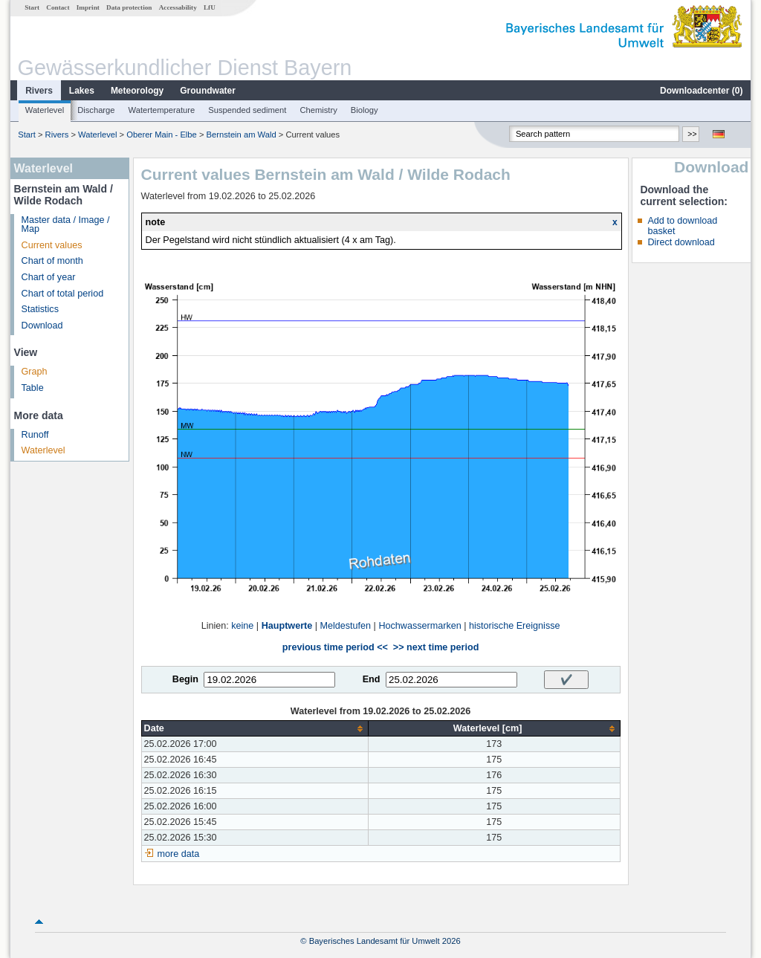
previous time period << (335, 647)
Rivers (39, 90)
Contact (57, 7)
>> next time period (436, 647)
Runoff (35, 435)
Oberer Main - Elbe (161, 134)
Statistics (40, 309)
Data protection (129, 7)
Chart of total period (63, 293)
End (371, 679)
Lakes (81, 90)
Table (33, 388)
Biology (364, 110)
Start (32, 7)
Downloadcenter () (701, 90)
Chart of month (52, 261)
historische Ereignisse (514, 626)
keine (242, 626)
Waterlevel (44, 110)
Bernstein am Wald (241, 134)
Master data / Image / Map (66, 225)
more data (179, 854)
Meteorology (137, 90)
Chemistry (318, 110)
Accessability (178, 7)
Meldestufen (346, 626)
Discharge (95, 110)
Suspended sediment (247, 110)
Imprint (88, 7)
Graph (35, 371)
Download (42, 325)
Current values (52, 245)
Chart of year (49, 277)
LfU (210, 7)
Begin (185, 679)
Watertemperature (162, 110)
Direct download (680, 242)
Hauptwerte (287, 626)
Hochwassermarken (419, 626)
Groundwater (208, 90)
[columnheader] (254, 729)
